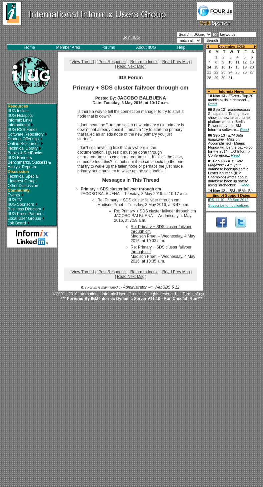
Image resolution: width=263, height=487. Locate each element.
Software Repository (27, 134)
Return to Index (144, 61)
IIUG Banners (20, 157)
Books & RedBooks (25, 153)
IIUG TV (15, 199)
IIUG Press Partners (25, 213)
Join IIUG (131, 37)
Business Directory (26, 209)
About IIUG (146, 47)
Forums (108, 47)
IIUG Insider (18, 111)
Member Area (68, 47)
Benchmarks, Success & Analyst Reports (29, 164)
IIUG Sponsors (23, 204)
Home (29, 47)
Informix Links (20, 120)
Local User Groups (26, 218)
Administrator (135, 287)
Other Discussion (23, 185)
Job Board (19, 223)
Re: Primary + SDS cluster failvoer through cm (138, 200)
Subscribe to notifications (228, 205)
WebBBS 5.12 (166, 287)
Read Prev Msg (176, 61)
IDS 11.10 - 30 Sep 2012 (228, 200)
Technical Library (24, 148)
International (20, 125)
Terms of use (194, 294)
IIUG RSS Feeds (22, 129)
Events (16, 195)
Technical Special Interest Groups (23, 178)
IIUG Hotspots (20, 115)
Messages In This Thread (130, 180)
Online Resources (25, 143)
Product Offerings (25, 139)
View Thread (83, 61)
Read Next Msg (131, 66)
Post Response (111, 61)
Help (181, 47)
